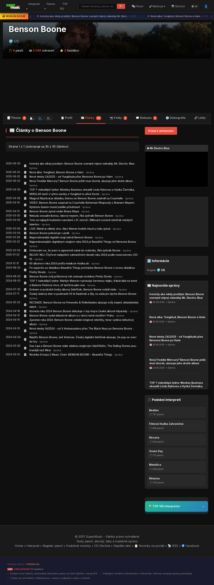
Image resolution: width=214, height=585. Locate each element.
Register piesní (53, 546)
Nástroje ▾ (157, 6)
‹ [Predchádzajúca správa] (30, 16)
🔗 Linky (200, 118)
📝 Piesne (29, 118)
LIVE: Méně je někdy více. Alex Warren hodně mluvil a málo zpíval (69, 228)
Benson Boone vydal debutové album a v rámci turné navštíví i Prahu (71, 315)
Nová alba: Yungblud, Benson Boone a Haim (177, 16)
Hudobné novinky (78, 546)
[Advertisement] (107, 85)
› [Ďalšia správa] (212, 16)
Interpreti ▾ (32, 6)
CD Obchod (102, 546)
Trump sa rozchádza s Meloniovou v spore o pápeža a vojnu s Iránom (49, 578)
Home (19, 546)
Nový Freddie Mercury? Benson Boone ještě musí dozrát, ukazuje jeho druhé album (81, 181)
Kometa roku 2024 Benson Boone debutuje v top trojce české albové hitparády (78, 311)
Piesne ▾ (48, 6)
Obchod (177, 6)
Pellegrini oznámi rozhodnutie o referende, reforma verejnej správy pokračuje (147, 573)
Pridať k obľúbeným (161, 130)
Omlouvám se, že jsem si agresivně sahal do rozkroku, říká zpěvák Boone (74, 250)
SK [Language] (194, 6)
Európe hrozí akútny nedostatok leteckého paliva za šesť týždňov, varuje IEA (53, 573)
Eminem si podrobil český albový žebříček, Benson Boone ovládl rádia (72, 289)
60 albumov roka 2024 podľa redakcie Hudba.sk (59, 263)
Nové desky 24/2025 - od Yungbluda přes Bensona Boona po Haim (71, 176)
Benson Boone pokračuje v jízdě (49, 233)
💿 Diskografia (176, 118)
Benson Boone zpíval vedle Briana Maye (54, 211)
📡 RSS (173, 546)
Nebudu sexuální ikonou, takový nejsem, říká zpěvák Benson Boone (71, 215)
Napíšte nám (122, 546)
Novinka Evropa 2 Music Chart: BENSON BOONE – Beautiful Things (70, 354)
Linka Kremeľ (25, 568)
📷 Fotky (118, 118)
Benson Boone (37, 29)
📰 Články (91, 118)
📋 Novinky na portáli (149, 546)
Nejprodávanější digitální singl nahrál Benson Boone (61, 237)
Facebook (190, 546)
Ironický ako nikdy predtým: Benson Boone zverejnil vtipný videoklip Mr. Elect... (87, 16)
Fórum (137, 6)
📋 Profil (66, 118)
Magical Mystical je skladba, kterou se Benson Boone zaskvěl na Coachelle (76, 198)
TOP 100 (62, 6)
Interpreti (33, 546)
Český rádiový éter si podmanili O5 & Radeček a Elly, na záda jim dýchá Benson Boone (82, 293)
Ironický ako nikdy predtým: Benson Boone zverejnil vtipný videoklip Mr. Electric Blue (81, 163)
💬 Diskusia (146, 118)
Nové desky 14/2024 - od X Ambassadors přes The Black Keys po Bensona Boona (80, 328)
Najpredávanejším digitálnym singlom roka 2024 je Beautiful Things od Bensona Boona (82, 241)
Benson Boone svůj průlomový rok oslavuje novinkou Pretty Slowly (70, 276)
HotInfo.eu (33, 564)
